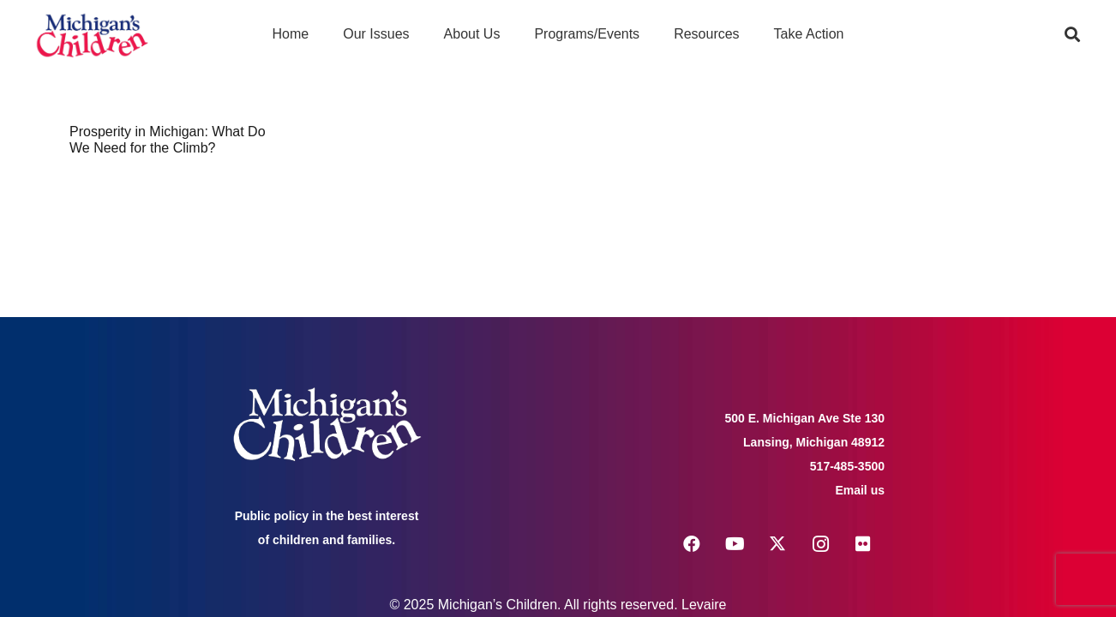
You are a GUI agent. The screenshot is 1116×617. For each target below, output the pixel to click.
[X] (777, 544)
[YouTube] (734, 544)
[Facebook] (691, 544)
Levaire (703, 604)
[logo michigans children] (92, 34)
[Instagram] (820, 544)
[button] (1072, 34)
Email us (860, 490)
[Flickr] (863, 544)
